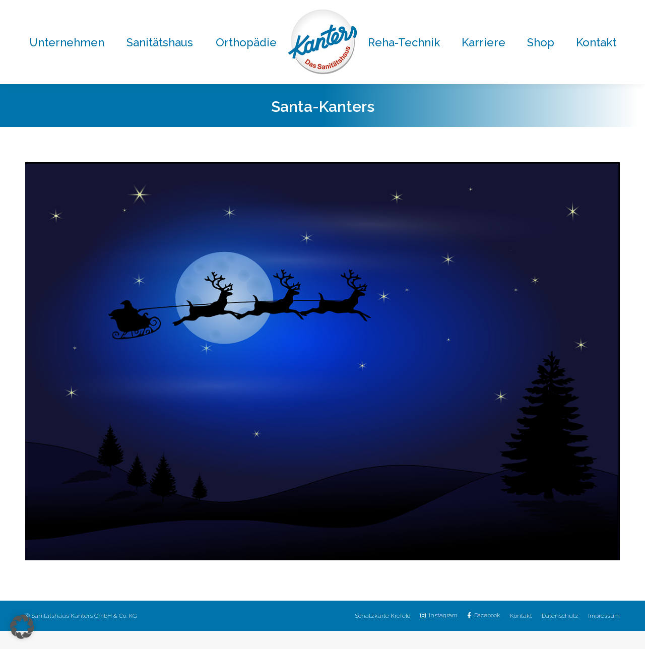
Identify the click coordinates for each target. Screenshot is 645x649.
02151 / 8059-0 (174, 9)
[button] (22, 627)
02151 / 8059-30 (394, 9)
